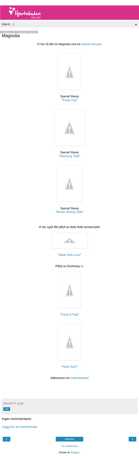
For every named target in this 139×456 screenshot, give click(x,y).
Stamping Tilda (69, 156)
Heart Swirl (69, 366)
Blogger (75, 452)
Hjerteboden (80, 378)
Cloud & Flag (69, 314)
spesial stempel (91, 44)
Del (6, 409)
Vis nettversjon (69, 446)
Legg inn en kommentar (19, 427)
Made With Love (69, 254)
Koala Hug (69, 100)
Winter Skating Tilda (69, 212)
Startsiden (69, 439)
